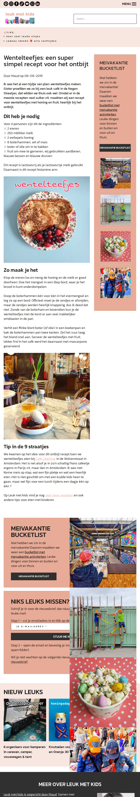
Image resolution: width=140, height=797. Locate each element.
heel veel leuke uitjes (23, 36)
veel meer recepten (59, 495)
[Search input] (104, 19)
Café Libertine (46, 458)
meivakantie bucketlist (115, 148)
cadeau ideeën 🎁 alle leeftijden (31, 41)
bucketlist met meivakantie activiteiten (110, 110)
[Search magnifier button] (134, 16)
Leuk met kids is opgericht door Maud (30, 794)
